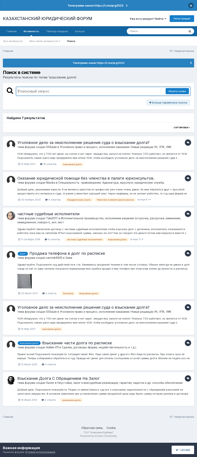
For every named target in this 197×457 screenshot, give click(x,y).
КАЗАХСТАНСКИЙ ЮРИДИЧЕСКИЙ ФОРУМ (47, 18)
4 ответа (49, 364)
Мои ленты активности (45, 41)
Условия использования (40, 452)
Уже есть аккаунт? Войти (148, 18)
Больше (80, 31)
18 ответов (48, 163)
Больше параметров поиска (168, 102)
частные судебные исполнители (48, 214)
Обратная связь (92, 427)
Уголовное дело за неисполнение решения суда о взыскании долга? (83, 142)
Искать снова (177, 91)
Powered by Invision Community (98, 435)
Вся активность (13, 41)
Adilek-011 (52, 347)
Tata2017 (52, 218)
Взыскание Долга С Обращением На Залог (58, 378)
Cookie (111, 427)
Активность (31, 33)
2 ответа (49, 293)
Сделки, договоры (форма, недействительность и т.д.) (99, 347)
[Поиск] (149, 31)
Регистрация (182, 18)
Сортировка (182, 127)
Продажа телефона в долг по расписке (67, 253)
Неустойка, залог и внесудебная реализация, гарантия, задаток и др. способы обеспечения (120, 382)
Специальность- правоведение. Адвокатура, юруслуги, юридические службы (111, 182)
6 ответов (53, 199)
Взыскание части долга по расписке (77, 343)
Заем (68, 257)
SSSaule (51, 147)
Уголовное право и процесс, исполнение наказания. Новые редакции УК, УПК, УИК (115, 147)
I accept (183, 449)
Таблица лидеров (57, 31)
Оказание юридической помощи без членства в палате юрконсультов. (85, 178)
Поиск (71, 41)
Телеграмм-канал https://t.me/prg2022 (96, 5)
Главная (11, 31)
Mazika (50, 182)
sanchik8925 (54, 257)
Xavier (50, 382)
